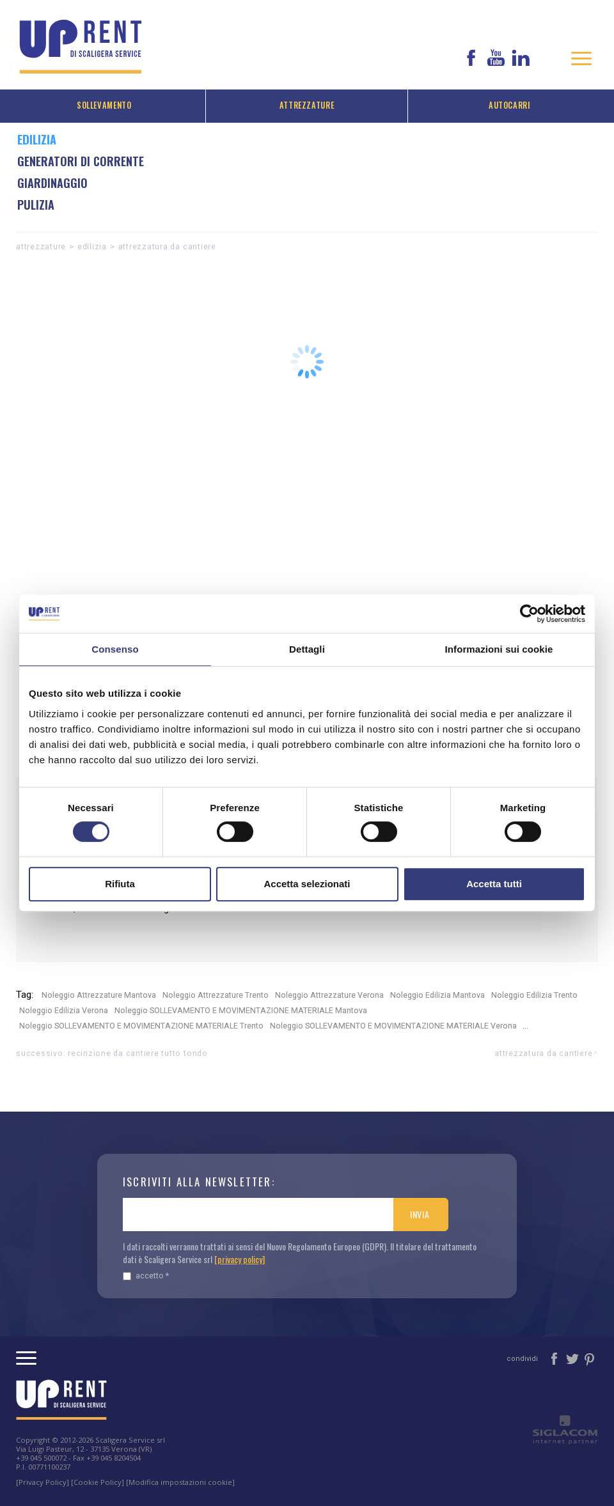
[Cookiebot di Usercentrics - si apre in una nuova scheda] (529, 613)
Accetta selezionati (307, 883)
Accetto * (146, 1275)
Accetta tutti (494, 883)
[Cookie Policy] (97, 1482)
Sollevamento (104, 105)
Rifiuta (120, 883)
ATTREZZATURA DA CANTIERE (167, 246)
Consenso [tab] (114, 649)
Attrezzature (307, 105)
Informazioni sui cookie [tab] (499, 649)
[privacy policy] (239, 1259)
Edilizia (92, 246)
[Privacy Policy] (42, 1482)
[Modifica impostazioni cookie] (180, 1482)
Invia (420, 1214)
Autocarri (510, 105)
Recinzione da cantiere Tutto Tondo (138, 1053)
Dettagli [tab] (307, 649)
